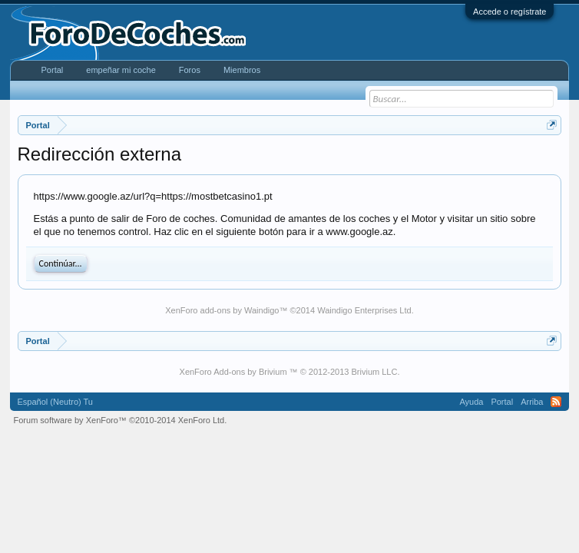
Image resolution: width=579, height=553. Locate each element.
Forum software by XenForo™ (120, 420)
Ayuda (471, 401)
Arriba (532, 401)
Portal (52, 70)
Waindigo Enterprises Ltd (364, 310)
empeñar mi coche (121, 70)
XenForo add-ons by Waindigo (222, 310)
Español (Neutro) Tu (55, 401)
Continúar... (60, 263)
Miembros (241, 70)
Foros (189, 70)
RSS (556, 401)
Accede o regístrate (509, 11)
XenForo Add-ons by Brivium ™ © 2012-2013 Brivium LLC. (290, 371)
